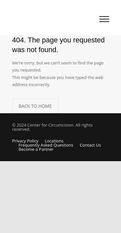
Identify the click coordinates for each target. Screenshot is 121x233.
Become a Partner (36, 149)
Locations (54, 141)
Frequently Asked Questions (46, 145)
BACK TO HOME (35, 106)
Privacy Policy (25, 141)
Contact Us (90, 145)
